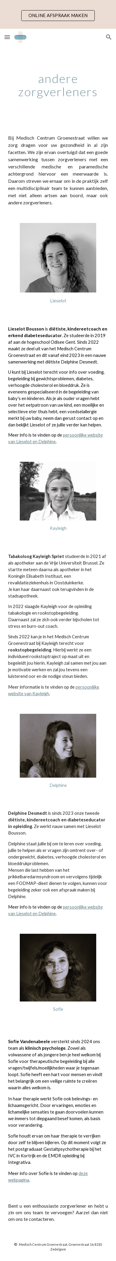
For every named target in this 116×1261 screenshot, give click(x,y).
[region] (58, 14)
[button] (7, 37)
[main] (58, 85)
